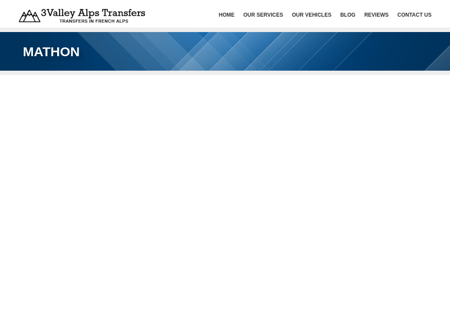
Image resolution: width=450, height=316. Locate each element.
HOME (227, 15)
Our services (263, 15)
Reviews (376, 15)
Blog (348, 15)
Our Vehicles (311, 15)
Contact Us (414, 15)
